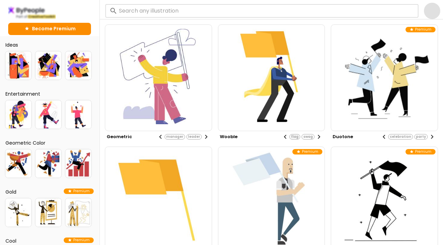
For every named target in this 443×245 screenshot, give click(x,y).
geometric (119, 136)
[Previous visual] (160, 137)
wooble (229, 136)
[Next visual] (206, 137)
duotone (343, 136)
